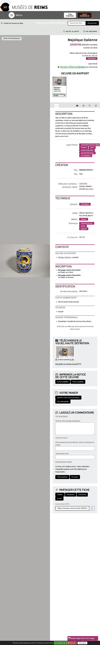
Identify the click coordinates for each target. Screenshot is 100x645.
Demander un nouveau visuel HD (67, 364)
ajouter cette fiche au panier (68, 398)
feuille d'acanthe (87, 150)
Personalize (82, 643)
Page (70, 15)
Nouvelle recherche (51, 23)
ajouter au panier (71, 31)
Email (59, 499)
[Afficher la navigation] (12, 15)
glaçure (84, 229)
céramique (92, 59)
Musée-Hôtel (73, 67)
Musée (84, 15)
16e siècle (89, 189)
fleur (92, 147)
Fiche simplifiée (62, 382)
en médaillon (85, 156)
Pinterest (82, 495)
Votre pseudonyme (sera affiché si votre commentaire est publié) (74, 443)
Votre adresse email (62, 454)
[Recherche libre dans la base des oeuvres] (77, 23)
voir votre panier (90, 31)
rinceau (83, 147)
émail (83, 226)
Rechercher (92, 23)
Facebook (70, 495)
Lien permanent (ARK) (62, 504)
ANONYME (83, 184)
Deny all (72, 643)
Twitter (60, 495)
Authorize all (60, 643)
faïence (83, 219)
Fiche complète (77, 382)
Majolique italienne (57, 88)
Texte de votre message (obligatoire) (67, 421)
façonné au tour (86, 223)
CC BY (71, 360)
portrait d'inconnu (87, 153)
